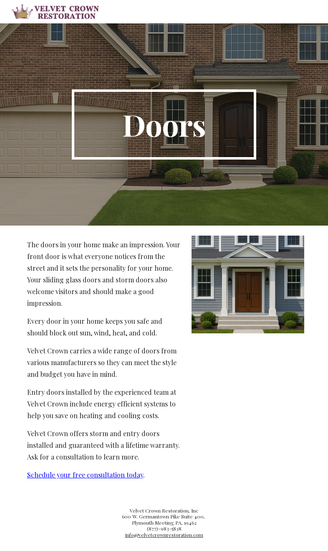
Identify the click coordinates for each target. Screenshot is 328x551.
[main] (164, 124)
